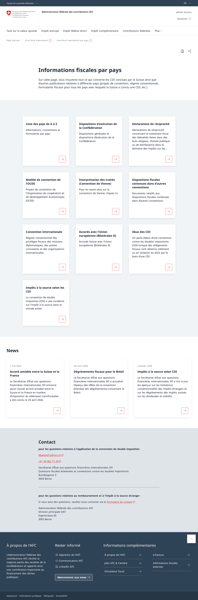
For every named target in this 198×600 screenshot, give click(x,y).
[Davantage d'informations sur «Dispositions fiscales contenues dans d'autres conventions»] (168, 211)
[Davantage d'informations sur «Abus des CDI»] (168, 267)
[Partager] (189, 51)
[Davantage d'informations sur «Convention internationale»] (62, 267)
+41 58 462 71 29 (48, 461)
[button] (21, 30)
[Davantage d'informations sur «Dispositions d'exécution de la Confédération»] (115, 159)
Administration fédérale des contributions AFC (67, 11)
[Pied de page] (99, 596)
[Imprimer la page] (182, 51)
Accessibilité (61, 596)
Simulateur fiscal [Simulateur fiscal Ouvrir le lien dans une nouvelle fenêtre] (123, 571)
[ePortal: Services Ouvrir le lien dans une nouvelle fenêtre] (183, 12)
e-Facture (171, 555)
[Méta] (183, 12)
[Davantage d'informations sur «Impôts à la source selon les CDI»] (62, 319)
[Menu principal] (96, 30)
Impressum (12, 596)
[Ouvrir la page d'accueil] (50, 16)
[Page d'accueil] (13, 40)
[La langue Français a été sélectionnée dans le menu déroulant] (186, 3)
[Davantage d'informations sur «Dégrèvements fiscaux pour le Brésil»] (120, 410)
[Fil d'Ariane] (97, 40)
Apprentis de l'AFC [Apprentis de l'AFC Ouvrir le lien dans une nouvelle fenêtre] (67, 555)
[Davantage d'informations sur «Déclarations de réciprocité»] (168, 159)
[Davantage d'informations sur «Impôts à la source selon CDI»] (184, 410)
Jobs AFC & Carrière (123, 563)
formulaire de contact (119, 502)
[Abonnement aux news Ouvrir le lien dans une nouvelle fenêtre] (74, 577)
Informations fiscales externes (171, 564)
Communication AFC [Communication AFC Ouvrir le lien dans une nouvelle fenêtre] (69, 560)
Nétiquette (49, 596)
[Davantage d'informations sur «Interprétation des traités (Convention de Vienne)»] (115, 211)
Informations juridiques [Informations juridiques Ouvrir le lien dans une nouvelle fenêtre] (30, 596)
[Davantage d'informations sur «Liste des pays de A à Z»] (62, 159)
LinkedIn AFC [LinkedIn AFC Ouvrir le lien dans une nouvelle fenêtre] (64, 566)
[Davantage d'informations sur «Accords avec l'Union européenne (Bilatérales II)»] (115, 267)
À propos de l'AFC (123, 555)
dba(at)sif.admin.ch (49, 455)
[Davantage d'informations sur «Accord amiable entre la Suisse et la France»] (57, 410)
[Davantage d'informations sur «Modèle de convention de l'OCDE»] (62, 211)
